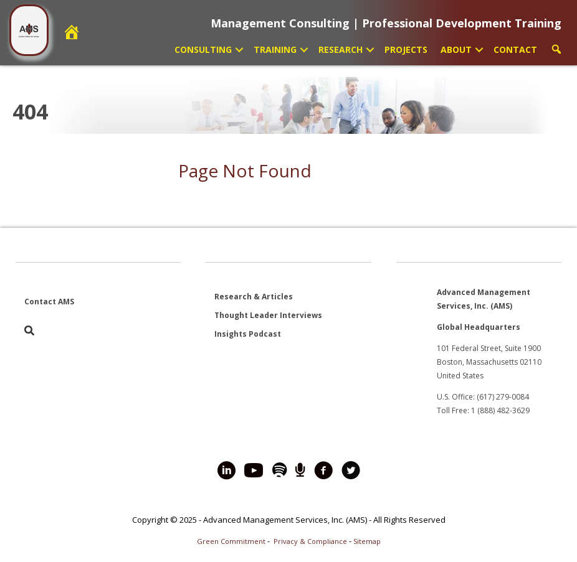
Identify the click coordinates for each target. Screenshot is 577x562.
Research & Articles (253, 296)
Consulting (203, 49)
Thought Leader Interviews (268, 315)
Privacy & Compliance (310, 541)
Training (275, 49)
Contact (515, 49)
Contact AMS (49, 301)
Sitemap (367, 541)
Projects (405, 49)
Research (340, 49)
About (456, 49)
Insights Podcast (247, 334)
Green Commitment (231, 541)
